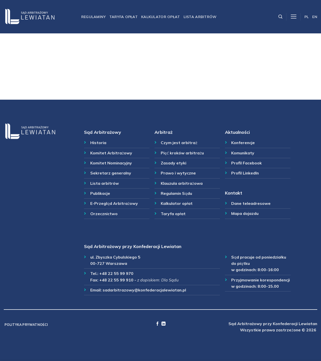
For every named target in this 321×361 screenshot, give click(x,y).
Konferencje (243, 142)
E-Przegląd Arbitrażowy (114, 203)
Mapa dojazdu (245, 213)
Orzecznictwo (104, 213)
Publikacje (100, 193)
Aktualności (237, 132)
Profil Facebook (246, 162)
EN (314, 17)
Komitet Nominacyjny (111, 162)
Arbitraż (163, 132)
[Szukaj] (280, 17)
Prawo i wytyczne (178, 172)
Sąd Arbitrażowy (102, 132)
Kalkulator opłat (160, 17)
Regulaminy (93, 17)
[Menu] (293, 16)
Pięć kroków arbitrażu (182, 152)
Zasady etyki (173, 162)
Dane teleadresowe (251, 203)
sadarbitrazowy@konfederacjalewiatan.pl (144, 289)
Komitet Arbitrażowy (111, 152)
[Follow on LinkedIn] (164, 324)
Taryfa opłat (123, 17)
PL (306, 17)
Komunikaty (242, 152)
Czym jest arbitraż (179, 142)
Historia (98, 142)
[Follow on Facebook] (157, 324)
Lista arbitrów (200, 17)
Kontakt (233, 193)
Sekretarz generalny (110, 172)
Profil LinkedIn (245, 172)
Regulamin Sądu (176, 193)
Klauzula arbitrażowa (182, 183)
